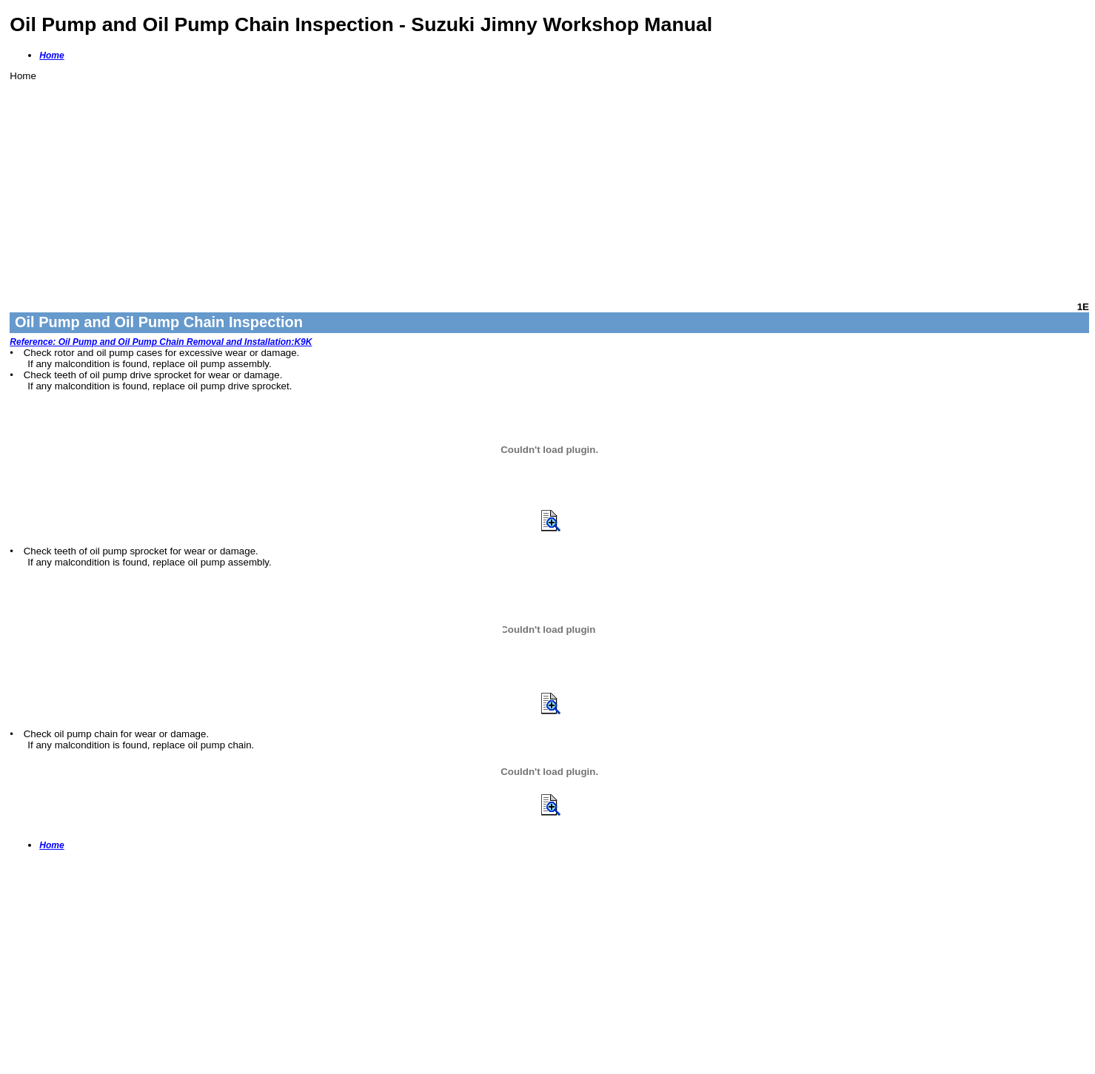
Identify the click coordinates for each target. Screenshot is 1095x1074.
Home (51, 55)
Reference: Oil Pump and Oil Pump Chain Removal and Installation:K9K (161, 342)
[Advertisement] (454, 185)
